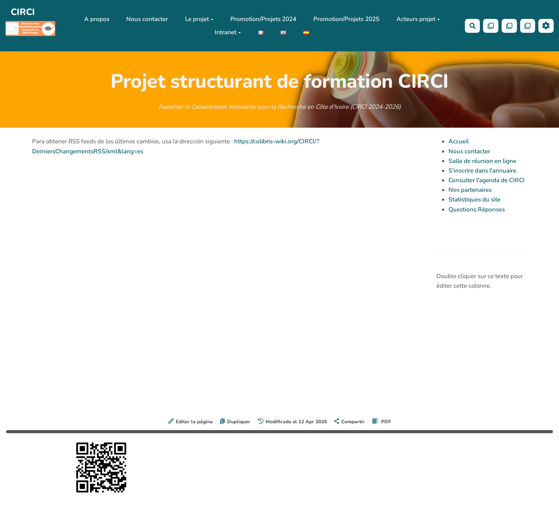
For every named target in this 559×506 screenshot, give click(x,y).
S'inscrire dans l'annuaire (482, 171)
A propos (96, 19)
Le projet (199, 19)
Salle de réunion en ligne (482, 161)
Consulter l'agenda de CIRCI (486, 180)
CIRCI (23, 12)
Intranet (228, 32)
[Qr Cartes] (490, 26)
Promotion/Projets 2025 (346, 19)
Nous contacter (147, 19)
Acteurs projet (418, 19)
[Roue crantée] (546, 26)
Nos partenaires (470, 190)
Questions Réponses (476, 209)
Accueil (458, 141)
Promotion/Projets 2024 (263, 19)
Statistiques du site (474, 199)
